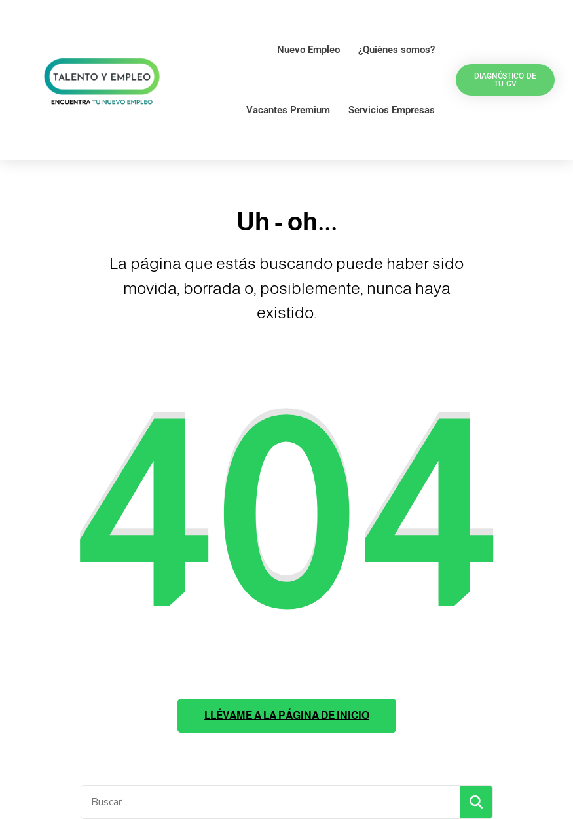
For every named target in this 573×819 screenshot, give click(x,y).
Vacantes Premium (288, 110)
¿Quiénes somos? (396, 50)
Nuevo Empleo (308, 50)
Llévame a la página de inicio (286, 715)
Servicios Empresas (391, 110)
